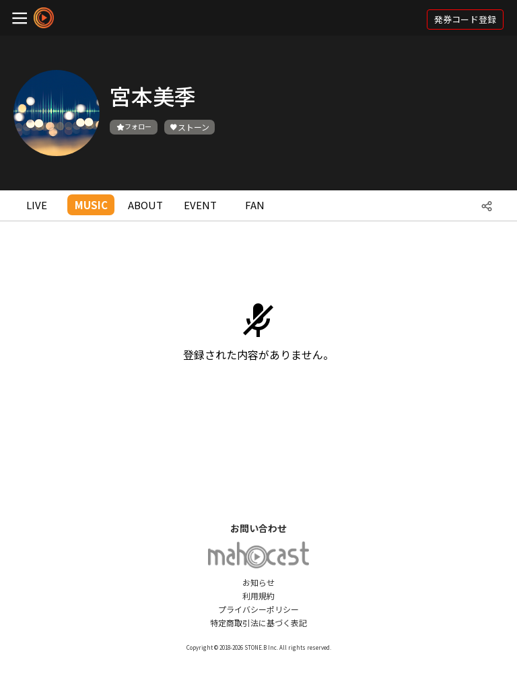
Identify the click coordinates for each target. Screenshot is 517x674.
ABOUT (145, 205)
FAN (255, 205)
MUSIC (91, 205)
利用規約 (258, 595)
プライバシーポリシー (258, 609)
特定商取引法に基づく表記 (258, 622)
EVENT (200, 205)
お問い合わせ (258, 528)
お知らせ (258, 582)
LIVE (36, 205)
